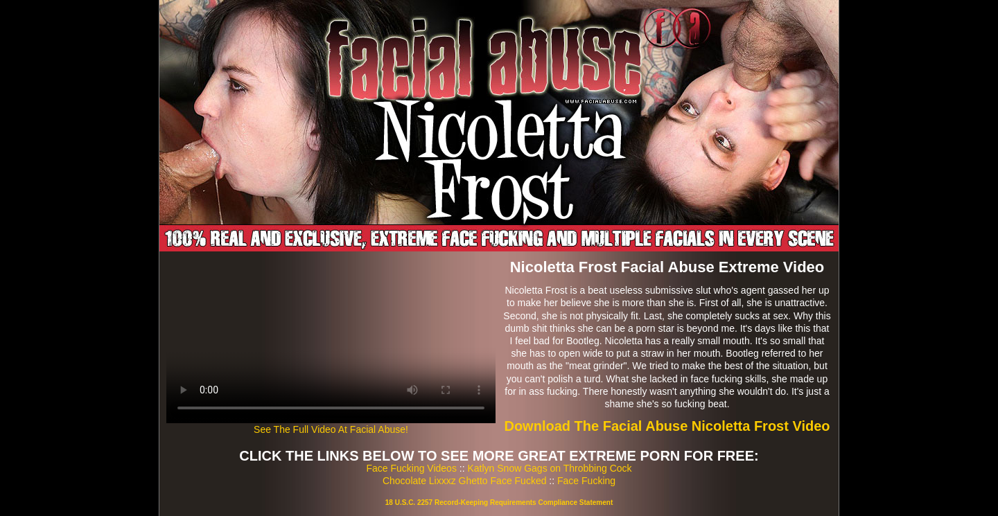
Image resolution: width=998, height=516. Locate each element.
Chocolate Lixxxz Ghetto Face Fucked (465, 480)
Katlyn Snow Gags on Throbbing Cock (549, 468)
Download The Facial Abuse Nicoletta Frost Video (667, 426)
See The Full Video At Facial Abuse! (331, 429)
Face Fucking (586, 480)
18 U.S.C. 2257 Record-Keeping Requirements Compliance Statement (499, 502)
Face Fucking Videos (411, 468)
